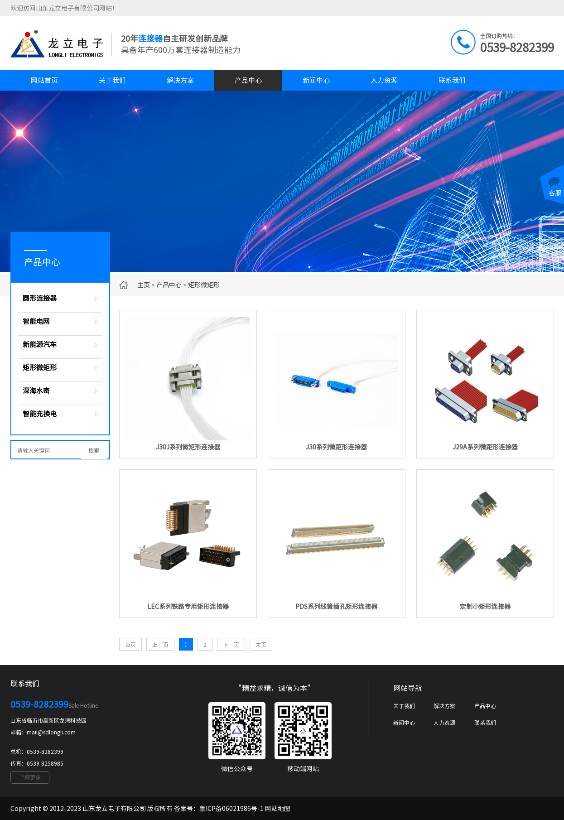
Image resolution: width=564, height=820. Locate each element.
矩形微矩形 (204, 285)
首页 (130, 644)
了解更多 (30, 777)
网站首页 (44, 80)
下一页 (231, 644)
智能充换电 (40, 413)
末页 (260, 644)
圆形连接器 (40, 298)
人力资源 (384, 80)
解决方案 (180, 80)
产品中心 (248, 80)
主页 (143, 285)
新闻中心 (316, 80)
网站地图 (277, 809)
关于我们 (112, 80)
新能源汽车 (40, 344)
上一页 (160, 644)
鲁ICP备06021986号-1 (231, 809)
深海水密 (36, 390)
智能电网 (36, 321)
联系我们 (452, 80)
